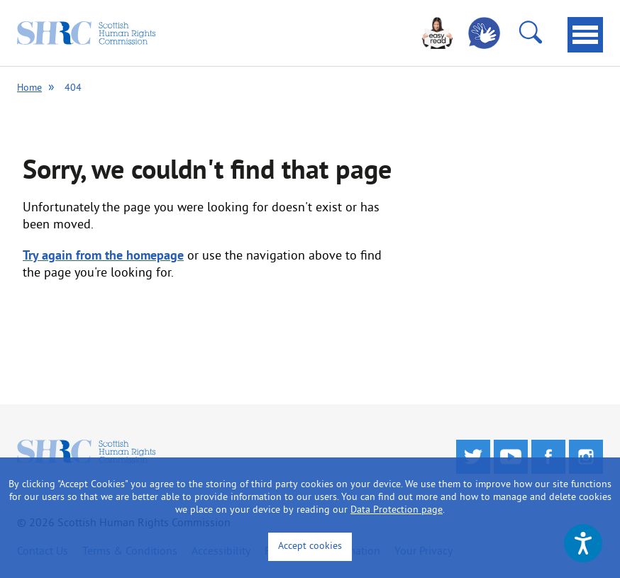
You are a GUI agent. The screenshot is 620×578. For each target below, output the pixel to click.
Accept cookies (310, 546)
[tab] (585, 34)
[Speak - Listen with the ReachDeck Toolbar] (583, 543)
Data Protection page (396, 510)
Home (29, 88)
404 (73, 88)
